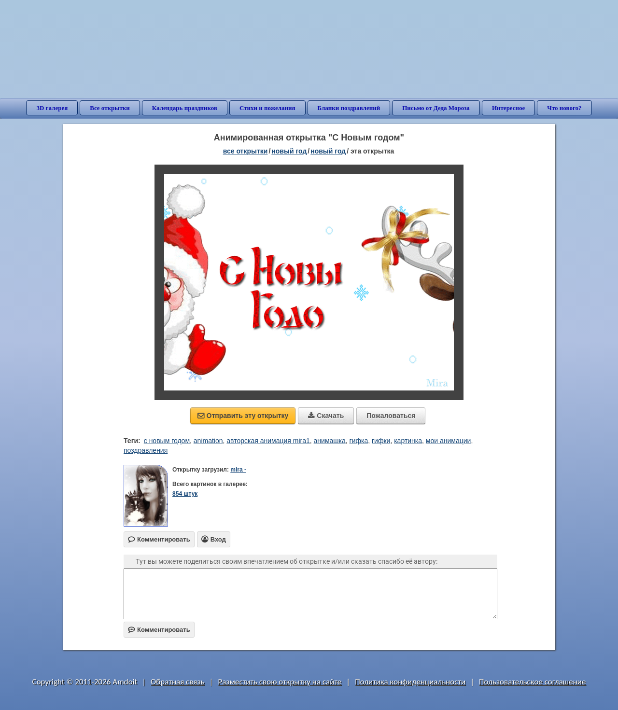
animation (208, 441)
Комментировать (159, 629)
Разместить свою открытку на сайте (279, 682)
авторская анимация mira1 (268, 441)
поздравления (146, 450)
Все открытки (110, 107)
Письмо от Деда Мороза (436, 107)
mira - (238, 469)
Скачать (326, 415)
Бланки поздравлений (349, 107)
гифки (381, 441)
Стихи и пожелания (267, 107)
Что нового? (564, 107)
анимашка (330, 441)
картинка (408, 441)
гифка (359, 441)
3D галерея (52, 107)
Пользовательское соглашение (532, 682)
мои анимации (448, 441)
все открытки (245, 151)
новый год (289, 151)
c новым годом (167, 441)
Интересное (508, 107)
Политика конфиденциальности (410, 682)
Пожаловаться (390, 415)
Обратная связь (178, 682)
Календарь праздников (184, 107)
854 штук (184, 493)
